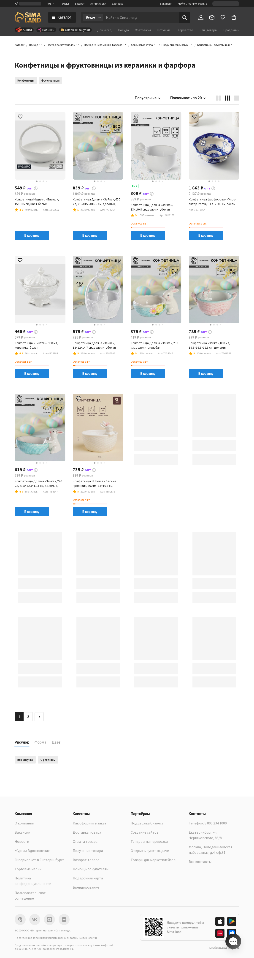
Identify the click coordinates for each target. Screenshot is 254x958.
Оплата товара (85, 841)
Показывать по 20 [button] (188, 98)
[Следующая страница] (39, 716)
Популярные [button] (148, 98)
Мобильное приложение (192, 3)
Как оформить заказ (89, 823)
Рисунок (22, 742)
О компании (24, 823)
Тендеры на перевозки (149, 841)
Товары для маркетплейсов (153, 859)
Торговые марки (28, 869)
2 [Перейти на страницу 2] (28, 717)
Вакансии (166, 3)
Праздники (231, 30)
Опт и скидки (98, 3)
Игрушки (163, 30)
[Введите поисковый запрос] (141, 17)
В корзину (31, 235)
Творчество (184, 30)
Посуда (123, 30)
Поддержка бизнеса (147, 823)
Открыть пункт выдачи (150, 850)
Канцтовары (208, 30)
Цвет (56, 742)
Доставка (117, 3)
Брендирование (86, 887)
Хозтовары (143, 30)
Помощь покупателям (90, 869)
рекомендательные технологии (78, 937)
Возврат (79, 3)
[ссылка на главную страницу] (28, 17)
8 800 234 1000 (216, 823)
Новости (22, 841)
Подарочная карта (88, 878)
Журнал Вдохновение (32, 850)
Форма (40, 742)
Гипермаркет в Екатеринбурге (39, 859)
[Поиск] (184, 17)
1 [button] (19, 717)
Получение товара (88, 850)
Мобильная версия (224, 948)
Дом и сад (104, 30)
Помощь (64, 3)
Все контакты (200, 861)
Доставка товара (87, 832)
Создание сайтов (145, 832)
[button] (213, 45)
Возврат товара (86, 859)
